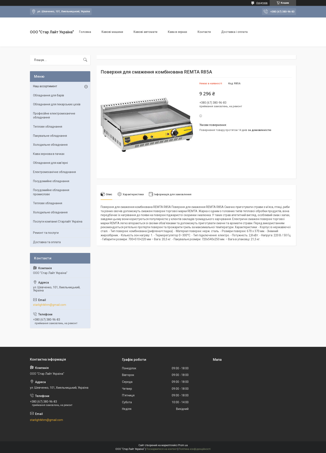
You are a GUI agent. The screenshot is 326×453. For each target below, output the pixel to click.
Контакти (204, 32)
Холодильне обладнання (50, 144)
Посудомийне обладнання (51, 181)
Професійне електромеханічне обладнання (54, 115)
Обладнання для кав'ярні (50, 162)
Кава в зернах (177, 32)
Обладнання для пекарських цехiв (56, 104)
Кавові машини (112, 32)
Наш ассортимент (45, 86)
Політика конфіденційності (195, 449)
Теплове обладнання (47, 126)
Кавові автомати (145, 32)
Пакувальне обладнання (50, 135)
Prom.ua (183, 445)
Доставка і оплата (234, 32)
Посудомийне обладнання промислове (51, 192)
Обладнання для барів (48, 95)
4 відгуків (262, 2)
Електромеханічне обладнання (54, 172)
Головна (85, 32)
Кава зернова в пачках (48, 154)
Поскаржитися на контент (161, 449)
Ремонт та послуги (46, 232)
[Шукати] (85, 60)
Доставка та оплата (47, 242)
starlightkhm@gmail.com (49, 304)
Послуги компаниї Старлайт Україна (57, 221)
